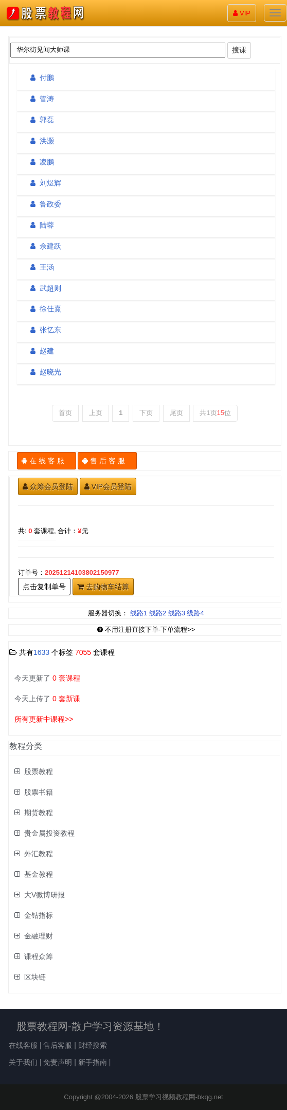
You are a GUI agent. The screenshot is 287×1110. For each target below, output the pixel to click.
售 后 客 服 (107, 461)
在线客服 (23, 1045)
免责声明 (57, 1062)
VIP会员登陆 (108, 486)
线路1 (138, 613)
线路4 (195, 613)
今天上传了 (47, 698)
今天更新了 (47, 678)
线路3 (176, 613)
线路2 (157, 613)
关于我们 (23, 1062)
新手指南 (92, 1062)
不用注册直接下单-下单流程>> (146, 629)
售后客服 (57, 1045)
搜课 (239, 50)
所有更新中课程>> (43, 719)
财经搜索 (92, 1045)
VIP (241, 13)
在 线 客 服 (46, 461)
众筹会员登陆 (48, 486)
